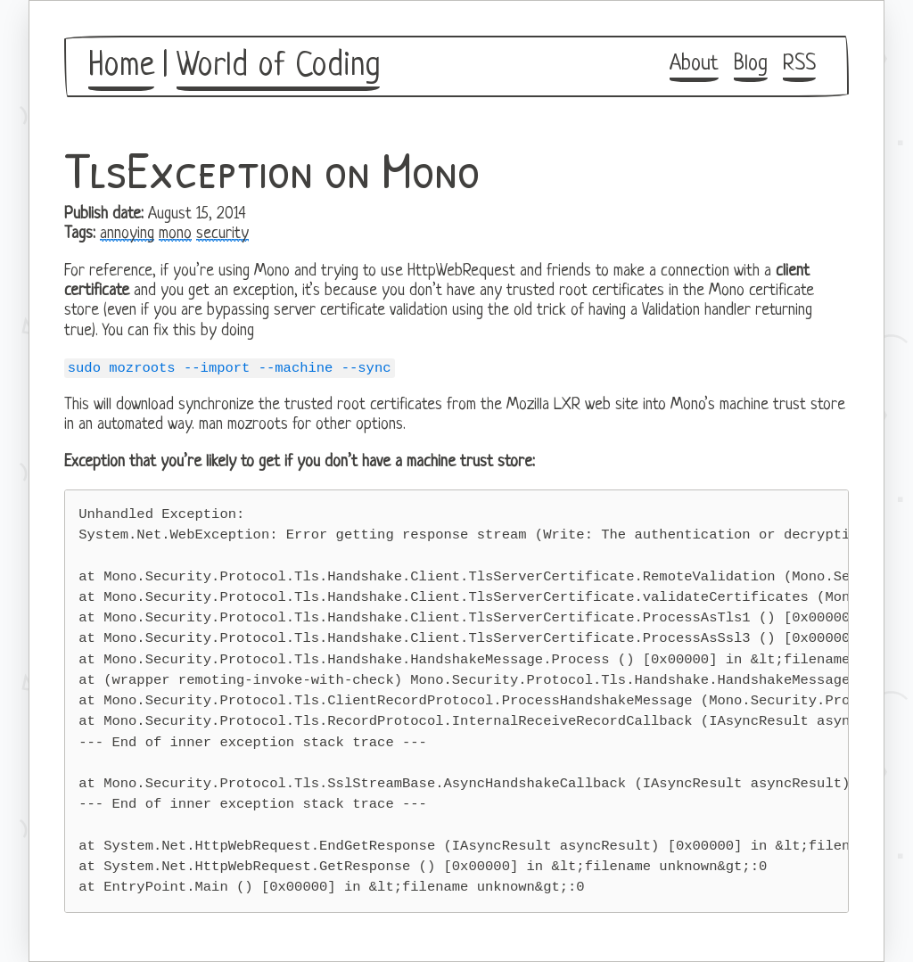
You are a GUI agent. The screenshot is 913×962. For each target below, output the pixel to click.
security (222, 234)
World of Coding (278, 66)
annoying (127, 234)
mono (175, 234)
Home (121, 66)
